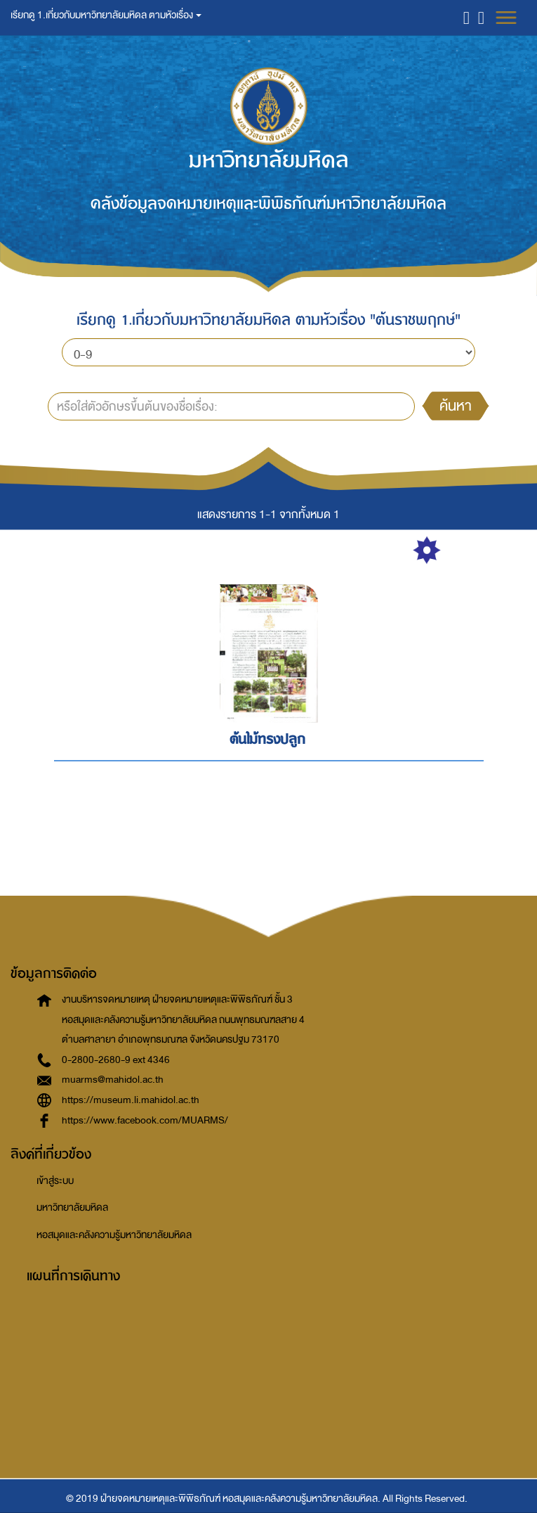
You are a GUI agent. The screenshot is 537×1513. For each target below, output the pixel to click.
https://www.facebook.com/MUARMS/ (145, 1120)
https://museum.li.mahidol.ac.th (130, 1100)
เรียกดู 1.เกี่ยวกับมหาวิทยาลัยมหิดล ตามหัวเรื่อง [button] (106, 15)
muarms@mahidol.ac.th (113, 1079)
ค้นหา (455, 405)
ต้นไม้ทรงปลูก (267, 739)
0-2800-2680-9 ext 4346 (116, 1060)
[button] (466, 17)
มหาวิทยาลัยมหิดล (72, 1207)
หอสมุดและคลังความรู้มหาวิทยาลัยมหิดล (114, 1235)
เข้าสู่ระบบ (55, 1181)
